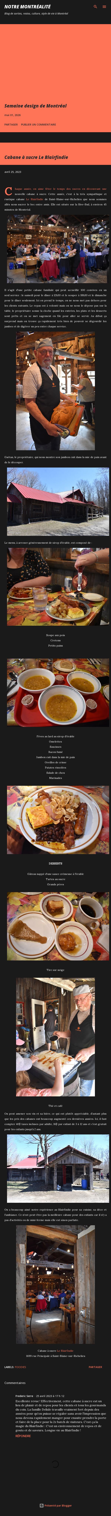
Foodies (20, 1367)
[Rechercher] (95, 6)
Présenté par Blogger (55, 1505)
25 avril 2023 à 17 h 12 (50, 1396)
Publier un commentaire (38, 124)
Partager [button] (11, 124)
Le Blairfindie (34, 199)
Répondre (23, 1436)
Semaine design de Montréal (35, 106)
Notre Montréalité (27, 7)
